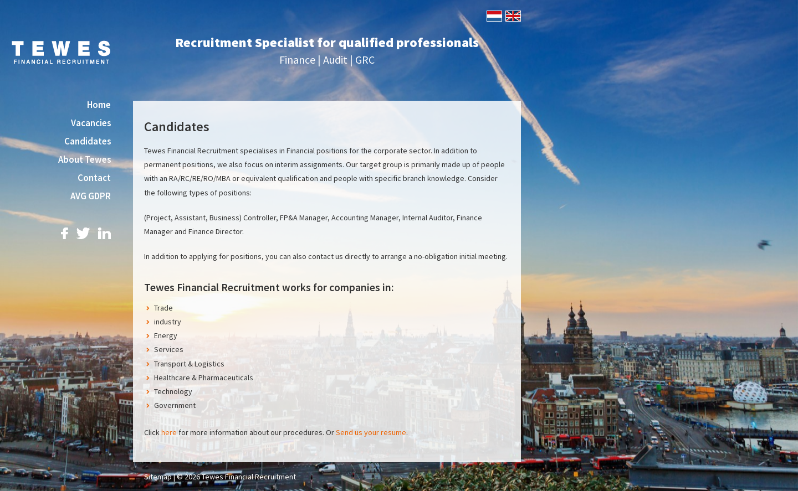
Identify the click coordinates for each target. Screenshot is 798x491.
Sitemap (158, 477)
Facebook (64, 233)
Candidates (87, 141)
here (169, 432)
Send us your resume (371, 432)
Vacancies (91, 123)
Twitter (83, 233)
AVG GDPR (90, 196)
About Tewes (84, 159)
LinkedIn (104, 233)
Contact (94, 178)
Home (99, 105)
